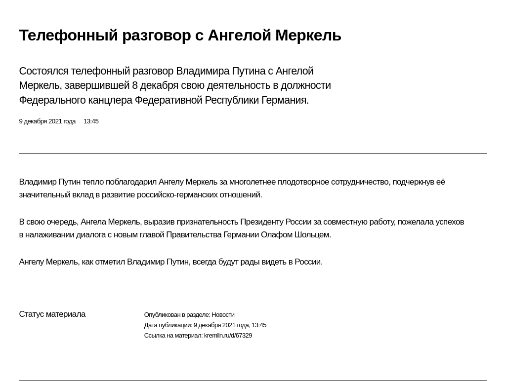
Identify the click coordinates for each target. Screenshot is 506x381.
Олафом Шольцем (295, 234)
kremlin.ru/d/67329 (228, 335)
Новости (222, 314)
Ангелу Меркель (188, 182)
